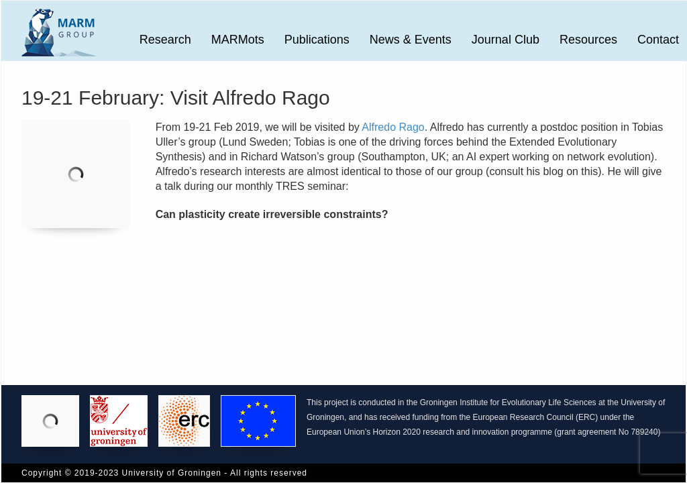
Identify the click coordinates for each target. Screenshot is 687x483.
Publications (317, 39)
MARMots (237, 39)
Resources (588, 39)
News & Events (411, 39)
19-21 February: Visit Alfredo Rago (175, 98)
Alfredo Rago (393, 127)
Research (165, 39)
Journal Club (505, 39)
